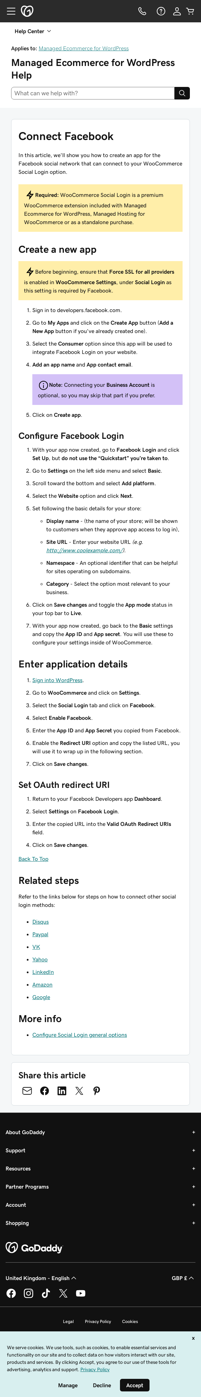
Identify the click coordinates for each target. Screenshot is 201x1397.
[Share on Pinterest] (96, 1091)
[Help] (160, 11)
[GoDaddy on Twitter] (63, 1297)
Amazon (42, 984)
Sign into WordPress (57, 680)
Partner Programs (27, 1186)
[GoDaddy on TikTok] (45, 1297)
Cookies (130, 1321)
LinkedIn (43, 972)
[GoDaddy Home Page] (34, 1248)
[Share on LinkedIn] (62, 1091)
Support (15, 1150)
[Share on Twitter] (79, 1091)
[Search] (182, 93)
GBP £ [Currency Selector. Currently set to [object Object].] (183, 1278)
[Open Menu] (8, 11)
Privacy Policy (98, 1321)
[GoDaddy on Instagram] (28, 1297)
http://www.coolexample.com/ (84, 550)
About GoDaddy (25, 1132)
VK (36, 946)
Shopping (17, 1223)
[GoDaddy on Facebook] (11, 1297)
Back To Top (33, 859)
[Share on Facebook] (44, 1091)
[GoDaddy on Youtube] (80, 1297)
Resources (18, 1168)
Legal (68, 1321)
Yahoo (40, 959)
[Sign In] (177, 11)
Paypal (40, 934)
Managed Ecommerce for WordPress (84, 48)
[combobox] (92, 93)
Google (41, 997)
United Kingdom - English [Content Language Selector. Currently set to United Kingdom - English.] (42, 1278)
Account (16, 1204)
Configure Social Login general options (79, 1034)
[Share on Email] (27, 1091)
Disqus (40, 921)
